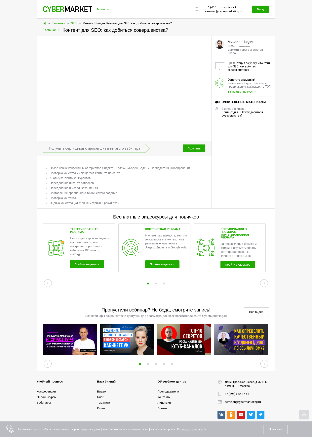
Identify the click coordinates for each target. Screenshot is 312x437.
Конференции (46, 391)
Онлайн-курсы (46, 397)
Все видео (256, 311)
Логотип (163, 408)
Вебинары (44, 402)
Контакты (164, 397)
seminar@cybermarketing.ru (224, 11)
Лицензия (164, 402)
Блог (100, 397)
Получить (193, 148)
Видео (101, 391)
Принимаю (275, 429)
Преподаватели (168, 391)
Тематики (58, 23)
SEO (74, 23)
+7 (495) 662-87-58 (220, 7)
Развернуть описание (190, 429)
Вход (259, 9)
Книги (101, 408)
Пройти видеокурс (89, 264)
